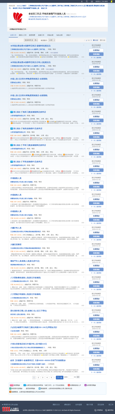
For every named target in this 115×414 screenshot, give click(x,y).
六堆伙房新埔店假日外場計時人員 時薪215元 (28, 344)
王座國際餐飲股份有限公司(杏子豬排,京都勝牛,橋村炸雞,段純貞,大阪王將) (35, 364)
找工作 (111, 404)
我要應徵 (96, 54)
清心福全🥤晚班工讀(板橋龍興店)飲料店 (28, 112)
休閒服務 (51, 364)
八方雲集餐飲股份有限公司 (19, 281)
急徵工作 (41, 35)
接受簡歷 (32, 35)
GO (78, 377)
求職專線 (98, 410)
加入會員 (105, 1)
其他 (68, 35)
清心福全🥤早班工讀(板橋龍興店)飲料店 (28, 145)
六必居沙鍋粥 (15, 331)
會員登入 (98, 1)
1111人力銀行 (21, 6)
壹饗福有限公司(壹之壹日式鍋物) (21, 182)
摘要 (95, 40)
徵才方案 (89, 404)
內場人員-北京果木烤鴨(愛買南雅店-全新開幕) (29, 79)
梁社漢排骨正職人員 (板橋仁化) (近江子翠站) (28, 310)
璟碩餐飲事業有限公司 (18, 265)
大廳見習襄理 (15, 244)
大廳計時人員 (15, 228)
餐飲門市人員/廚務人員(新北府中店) (25, 261)
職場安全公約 (10, 404)
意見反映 (101, 404)
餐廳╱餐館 (52, 49)
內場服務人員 (15, 195)
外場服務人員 (15, 178)
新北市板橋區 (96, 45)
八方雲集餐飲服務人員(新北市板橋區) (25, 277)
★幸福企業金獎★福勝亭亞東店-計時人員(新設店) (30, 62)
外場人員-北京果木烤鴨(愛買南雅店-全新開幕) (29, 95)
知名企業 (59, 35)
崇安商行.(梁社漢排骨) (17, 314)
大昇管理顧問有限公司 (18, 116)
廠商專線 (109, 410)
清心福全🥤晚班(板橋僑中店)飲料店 (26, 128)
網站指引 (67, 404)
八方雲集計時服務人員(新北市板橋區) (25, 294)
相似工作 (44, 8)
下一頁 (59, 377)
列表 (102, 40)
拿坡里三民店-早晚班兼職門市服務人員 (27, 8)
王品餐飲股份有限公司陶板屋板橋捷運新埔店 (25, 231)
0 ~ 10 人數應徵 (96, 57)
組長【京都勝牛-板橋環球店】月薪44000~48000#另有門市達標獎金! (38, 360)
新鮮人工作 (23, 35)
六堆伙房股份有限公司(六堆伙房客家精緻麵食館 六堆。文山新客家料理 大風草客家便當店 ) (41, 347)
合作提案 (78, 404)
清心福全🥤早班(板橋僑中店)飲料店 (26, 161)
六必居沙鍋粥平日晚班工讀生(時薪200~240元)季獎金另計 (33, 327)
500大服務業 (54, 52)
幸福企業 (50, 35)
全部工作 (13, 35)
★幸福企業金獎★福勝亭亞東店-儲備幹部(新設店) (30, 45)
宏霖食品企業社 (15, 82)
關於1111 (56, 404)
